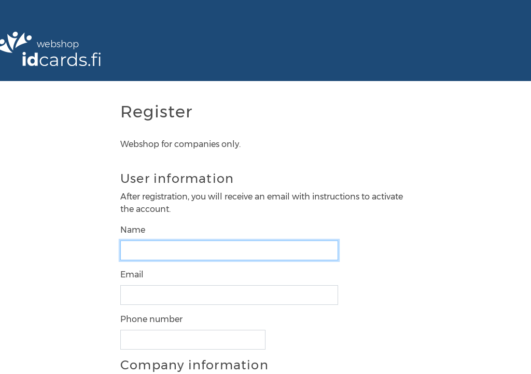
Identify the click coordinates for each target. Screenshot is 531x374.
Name (132, 230)
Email (132, 274)
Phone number (151, 319)
